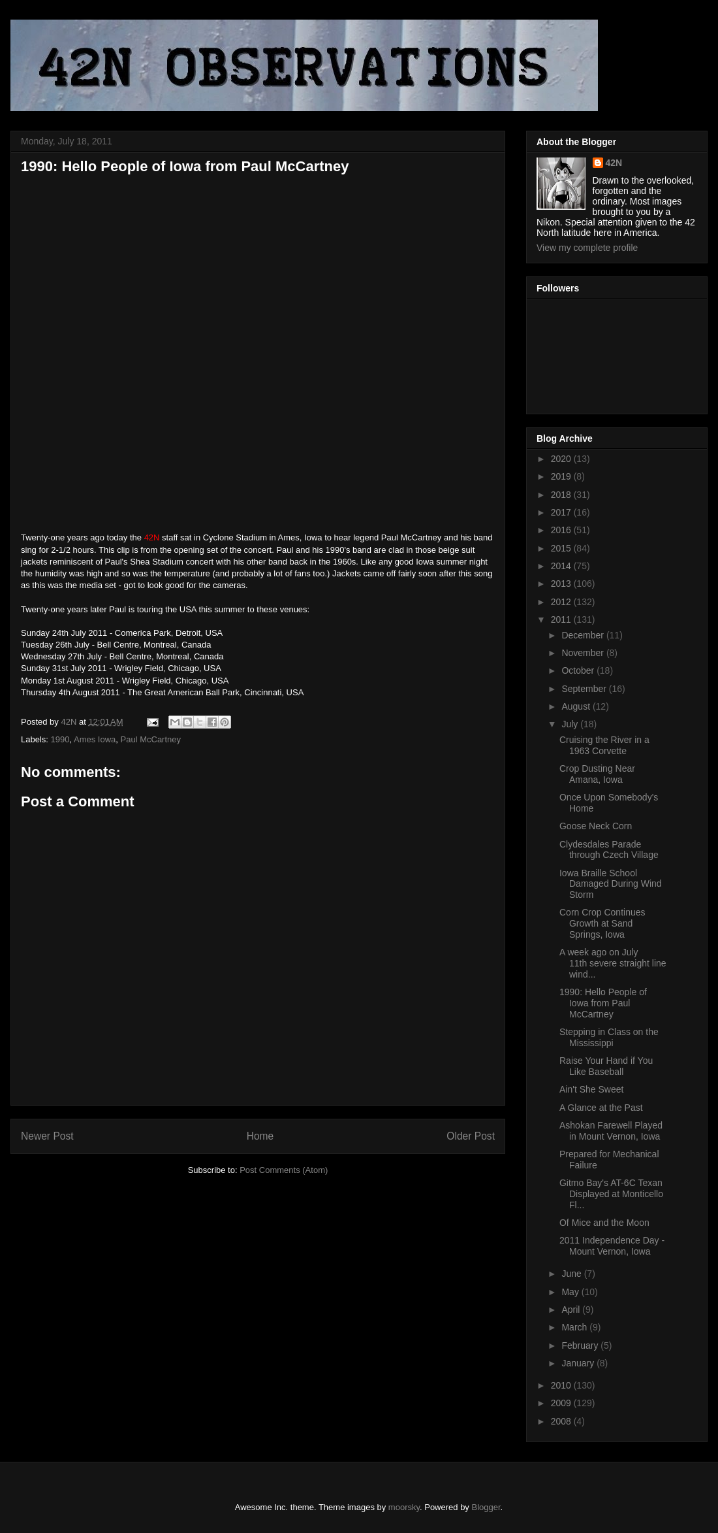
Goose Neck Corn (595, 826)
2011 (562, 619)
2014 (562, 566)
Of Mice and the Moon (604, 1222)
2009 (562, 1403)
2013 (562, 583)
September (584, 689)
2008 (562, 1421)
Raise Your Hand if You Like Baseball (606, 1066)
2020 (562, 458)
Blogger (486, 1507)
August (576, 706)
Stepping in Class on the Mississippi (609, 1037)
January (579, 1363)
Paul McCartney (151, 739)
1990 (60, 739)
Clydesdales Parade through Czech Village (609, 850)
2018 (562, 494)
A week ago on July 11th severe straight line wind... (612, 963)
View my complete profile (587, 247)
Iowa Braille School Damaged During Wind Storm (610, 884)
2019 (562, 476)
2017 (562, 512)
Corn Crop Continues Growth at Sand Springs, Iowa (602, 923)
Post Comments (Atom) (284, 1170)
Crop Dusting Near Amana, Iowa (597, 774)
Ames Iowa (95, 739)
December (583, 635)
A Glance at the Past (601, 1107)
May (571, 1292)
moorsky (404, 1507)
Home (260, 1136)
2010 (562, 1385)
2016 (562, 530)
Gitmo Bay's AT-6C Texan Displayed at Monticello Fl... (611, 1194)
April (571, 1309)
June (572, 1273)
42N (614, 162)
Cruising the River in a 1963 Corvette (604, 745)
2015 (562, 548)
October (579, 670)
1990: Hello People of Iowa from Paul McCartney (603, 1003)
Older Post (470, 1136)
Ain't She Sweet (591, 1089)
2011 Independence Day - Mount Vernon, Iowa (611, 1246)
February (581, 1345)
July (570, 724)
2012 (562, 602)
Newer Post (47, 1136)
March (575, 1327)
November (583, 653)
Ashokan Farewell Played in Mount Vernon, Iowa (611, 1131)
